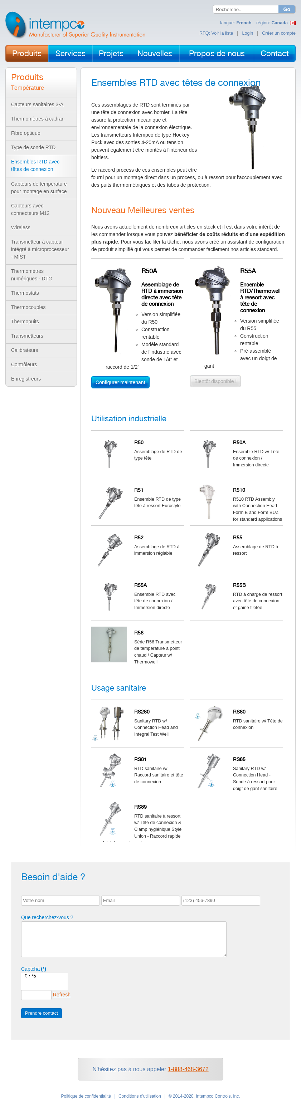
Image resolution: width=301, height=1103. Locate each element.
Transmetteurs (27, 336)
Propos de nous (217, 53)
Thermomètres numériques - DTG (31, 274)
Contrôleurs (24, 364)
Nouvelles (154, 53)
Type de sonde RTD (33, 147)
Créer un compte (279, 33)
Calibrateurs (24, 350)
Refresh (62, 994)
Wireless (20, 227)
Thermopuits (25, 321)
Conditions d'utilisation (139, 1096)
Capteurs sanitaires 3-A (37, 104)
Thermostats (25, 293)
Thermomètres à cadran (37, 119)
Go (286, 9)
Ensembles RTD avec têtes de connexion (35, 165)
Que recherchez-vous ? (47, 917)
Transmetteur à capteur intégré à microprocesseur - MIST (40, 249)
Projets (111, 53)
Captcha (33, 969)
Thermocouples (28, 307)
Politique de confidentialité (86, 1096)
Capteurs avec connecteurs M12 (30, 209)
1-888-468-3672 (188, 1069)
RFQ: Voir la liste (216, 33)
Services (70, 53)
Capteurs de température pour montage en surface (39, 187)
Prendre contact (41, 1013)
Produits (27, 53)
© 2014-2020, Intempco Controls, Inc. (204, 1096)
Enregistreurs (26, 379)
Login (247, 33)
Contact (275, 53)
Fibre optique (25, 133)
